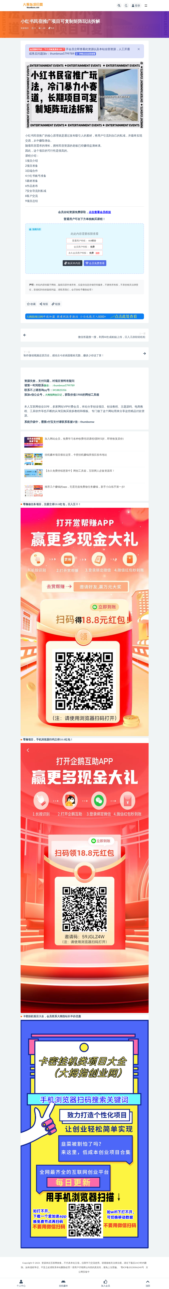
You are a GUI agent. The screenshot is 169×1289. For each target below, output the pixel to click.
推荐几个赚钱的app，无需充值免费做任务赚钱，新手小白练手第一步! (85, 486)
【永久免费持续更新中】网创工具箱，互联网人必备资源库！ (80, 470)
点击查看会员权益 (100, 212)
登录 (136, 5)
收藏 (31, 303)
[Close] (139, 49)
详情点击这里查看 (85, 54)
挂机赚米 (63, 1283)
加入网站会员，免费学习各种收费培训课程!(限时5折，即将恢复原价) (84, 438)
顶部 (148, 1283)
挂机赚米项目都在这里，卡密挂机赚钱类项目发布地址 (76, 454)
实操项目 (25, 28)
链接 (56, 303)
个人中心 (21, 1283)
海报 (44, 303)
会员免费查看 (95, 263)
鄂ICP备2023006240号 (132, 1267)
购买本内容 (72, 263)
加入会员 (106, 1283)
